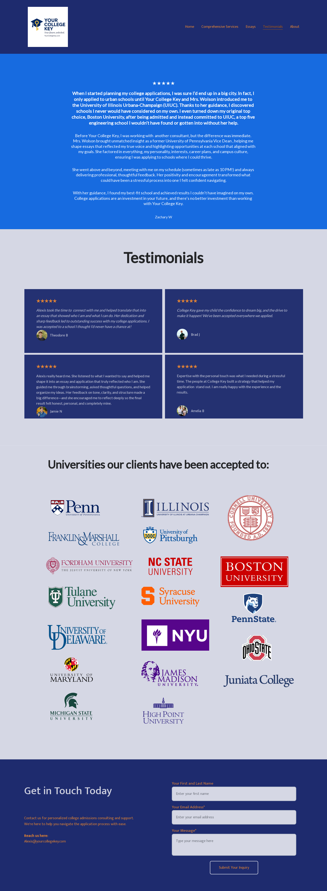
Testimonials (273, 27)
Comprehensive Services (219, 27)
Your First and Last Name (192, 783)
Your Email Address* (188, 807)
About (294, 27)
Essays (251, 27)
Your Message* (184, 830)
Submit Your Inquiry (234, 868)
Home (189, 27)
